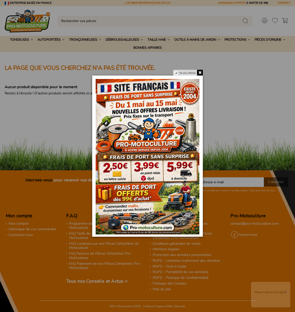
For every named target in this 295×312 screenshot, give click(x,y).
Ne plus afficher (187, 73)
